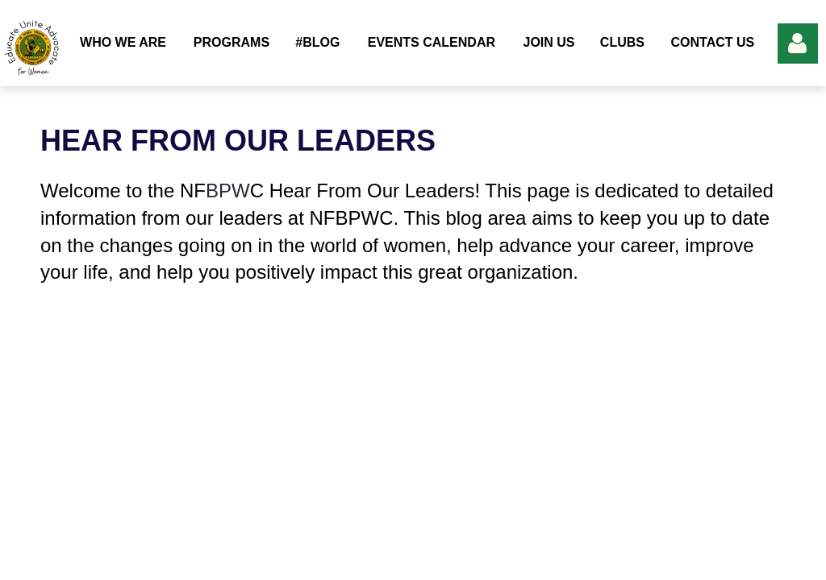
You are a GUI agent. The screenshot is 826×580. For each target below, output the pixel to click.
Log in (798, 43)
